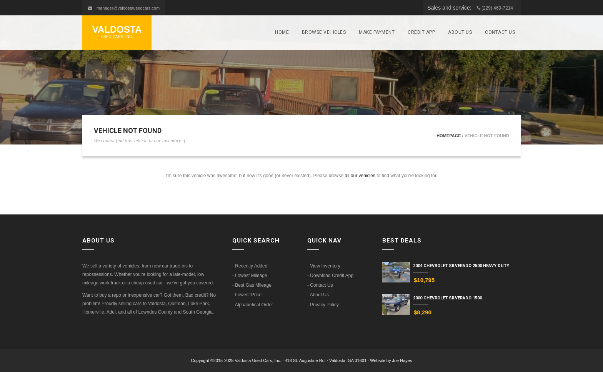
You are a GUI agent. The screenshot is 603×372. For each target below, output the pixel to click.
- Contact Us (320, 285)
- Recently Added (249, 266)
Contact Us (500, 32)
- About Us (318, 294)
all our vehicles (360, 175)
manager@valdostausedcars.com (128, 8)
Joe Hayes (402, 360)
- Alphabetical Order (252, 304)
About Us (460, 32)
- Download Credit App (330, 275)
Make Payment (377, 32)
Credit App (421, 32)
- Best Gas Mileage (252, 285)
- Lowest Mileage (249, 275)
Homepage (448, 135)
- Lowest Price (247, 294)
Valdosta (117, 32)
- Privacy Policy (323, 304)
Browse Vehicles (324, 32)
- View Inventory (323, 266)
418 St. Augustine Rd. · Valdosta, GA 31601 (326, 360)
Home (282, 32)
